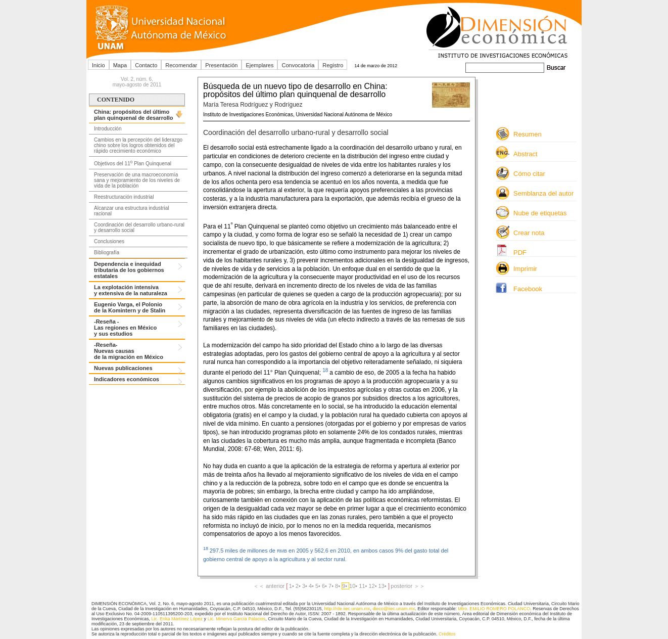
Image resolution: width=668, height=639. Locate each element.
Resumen (527, 134)
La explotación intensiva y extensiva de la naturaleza (130, 290)
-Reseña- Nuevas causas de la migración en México (128, 351)
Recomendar (181, 65)
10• (354, 586)
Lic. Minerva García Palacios (237, 618)
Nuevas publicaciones (123, 368)
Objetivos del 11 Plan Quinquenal (132, 162)
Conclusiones (109, 241)
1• (292, 586)
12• (373, 586)
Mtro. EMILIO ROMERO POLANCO (494, 608)
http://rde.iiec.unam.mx (347, 608)
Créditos (447, 633)
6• (325, 586)
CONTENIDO (115, 99)
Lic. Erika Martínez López (177, 618)
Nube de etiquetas (540, 213)
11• (363, 586)
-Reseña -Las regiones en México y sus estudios (125, 327)
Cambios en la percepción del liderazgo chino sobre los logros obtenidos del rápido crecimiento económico (138, 145)
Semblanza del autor (543, 193)
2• (299, 586)
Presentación (221, 65)
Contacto (146, 65)
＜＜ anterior (269, 586)
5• (318, 586)
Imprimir (525, 268)
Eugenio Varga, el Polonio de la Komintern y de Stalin (129, 307)
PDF (520, 252)
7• (331, 586)
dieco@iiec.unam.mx (394, 608)
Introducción (107, 128)
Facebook (527, 289)
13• (383, 586)
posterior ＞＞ (408, 586)
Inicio (98, 65)
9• (345, 586)
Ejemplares (259, 65)
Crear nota (528, 233)
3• (305, 586)
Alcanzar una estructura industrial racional (131, 210)
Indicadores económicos (126, 379)
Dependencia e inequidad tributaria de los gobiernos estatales (129, 270)
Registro (332, 65)
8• (338, 586)
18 (325, 370)
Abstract (525, 154)
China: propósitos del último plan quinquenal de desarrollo (133, 115)
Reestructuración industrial (124, 197)
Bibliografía (106, 252)
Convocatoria (297, 65)
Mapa (120, 65)
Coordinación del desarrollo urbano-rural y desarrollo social (139, 227)
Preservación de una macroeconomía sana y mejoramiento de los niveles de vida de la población (137, 180)
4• (312, 586)
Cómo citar (529, 173)
